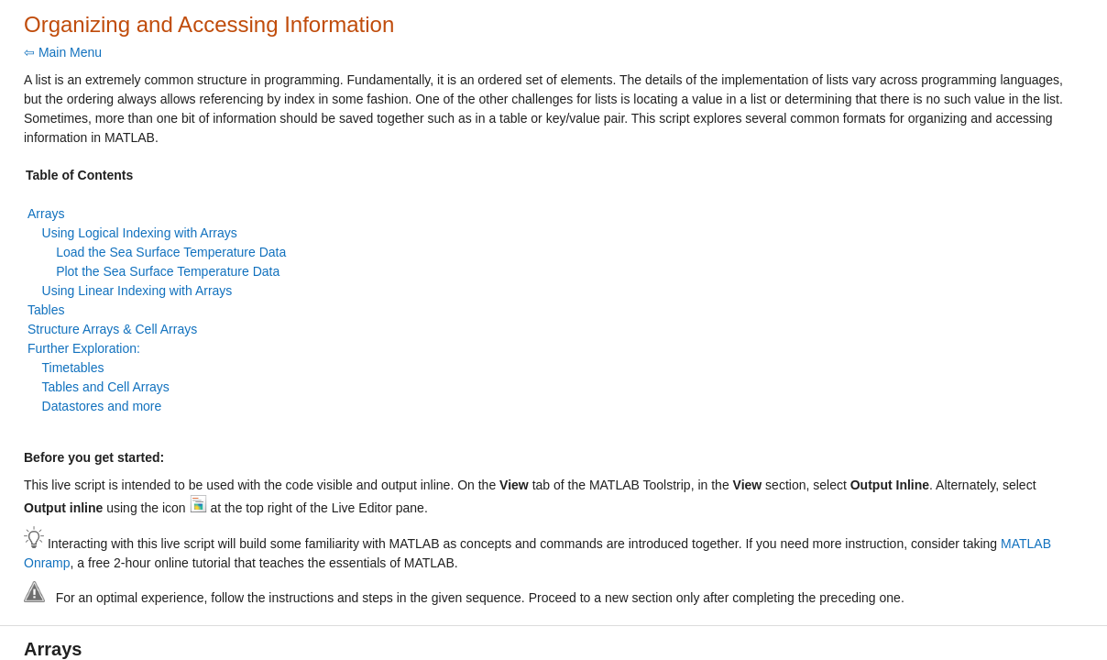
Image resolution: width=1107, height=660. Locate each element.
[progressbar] (608, 376)
